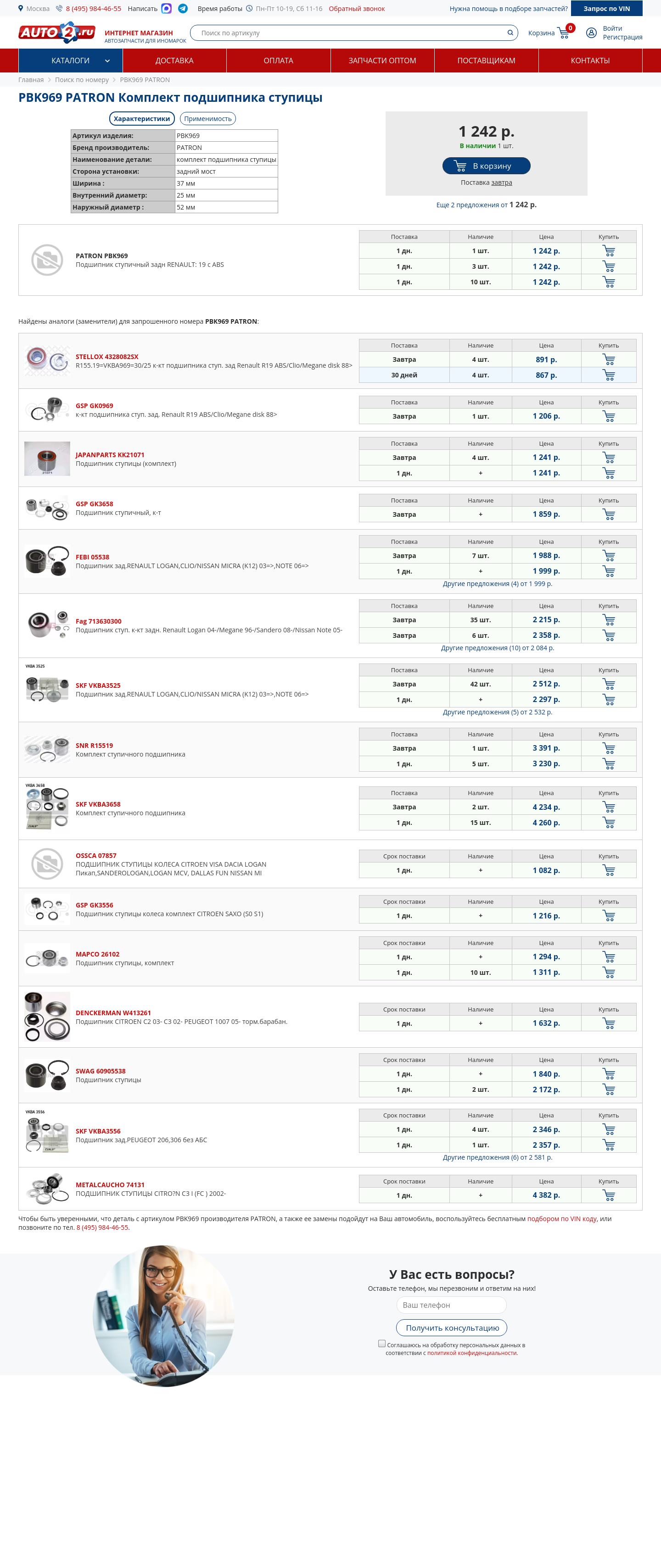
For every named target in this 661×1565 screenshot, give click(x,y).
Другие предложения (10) (498, 647)
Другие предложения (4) (498, 583)
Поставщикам (486, 60)
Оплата (278, 60)
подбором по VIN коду (562, 1218)
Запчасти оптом (382, 60)
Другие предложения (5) (498, 712)
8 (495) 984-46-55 (94, 8)
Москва (38, 8)
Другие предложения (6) (498, 1157)
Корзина (541, 32)
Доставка (175, 60)
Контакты (590, 60)
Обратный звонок (357, 8)
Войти (612, 28)
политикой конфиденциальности (472, 1353)
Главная (31, 79)
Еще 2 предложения (487, 204)
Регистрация (623, 37)
